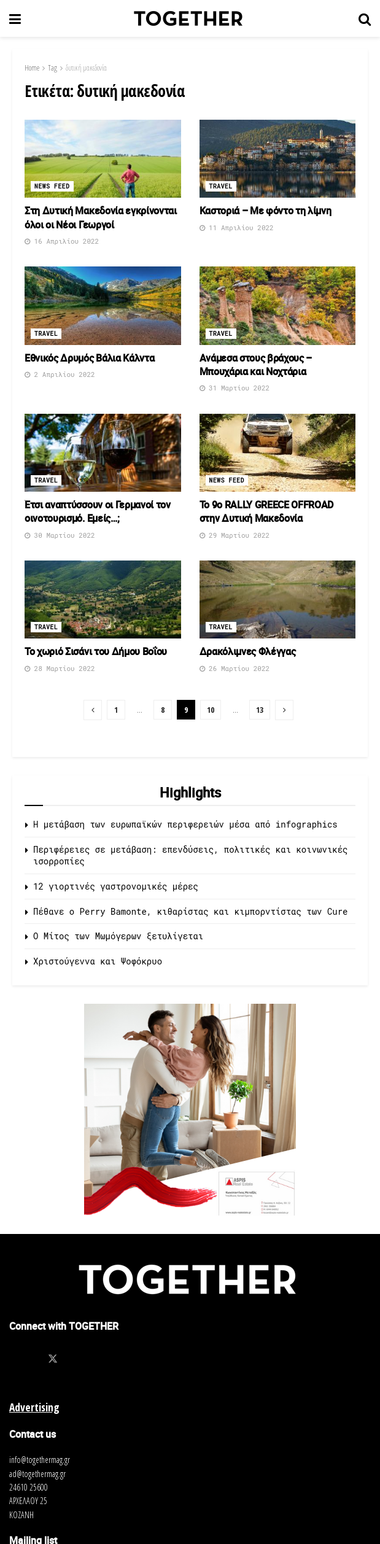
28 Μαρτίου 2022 (60, 668)
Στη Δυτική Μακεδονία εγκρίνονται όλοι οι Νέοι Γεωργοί (101, 217)
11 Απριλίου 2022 (237, 227)
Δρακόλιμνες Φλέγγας (248, 651)
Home (32, 68)
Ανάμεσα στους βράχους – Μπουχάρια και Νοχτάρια (256, 364)
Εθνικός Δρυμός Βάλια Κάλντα (89, 358)
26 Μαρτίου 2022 (235, 668)
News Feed (52, 186)
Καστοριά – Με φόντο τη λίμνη (266, 210)
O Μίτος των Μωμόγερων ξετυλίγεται (118, 936)
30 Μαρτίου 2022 (60, 535)
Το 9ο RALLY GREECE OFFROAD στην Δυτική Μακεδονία (267, 511)
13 (259, 709)
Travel (221, 186)
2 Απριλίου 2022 (60, 374)
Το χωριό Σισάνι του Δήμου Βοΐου (96, 651)
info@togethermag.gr (39, 1459)
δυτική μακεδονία (86, 68)
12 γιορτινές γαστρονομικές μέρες (115, 886)
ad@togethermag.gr (37, 1474)
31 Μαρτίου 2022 (235, 387)
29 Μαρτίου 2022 (235, 535)
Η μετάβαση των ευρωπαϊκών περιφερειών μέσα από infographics (185, 824)
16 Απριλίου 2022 (62, 241)
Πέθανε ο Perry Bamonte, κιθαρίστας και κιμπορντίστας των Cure (190, 911)
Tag (52, 68)
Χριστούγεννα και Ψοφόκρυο (97, 961)
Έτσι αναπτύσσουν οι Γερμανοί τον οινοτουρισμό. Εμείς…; (98, 511)
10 (210, 709)
